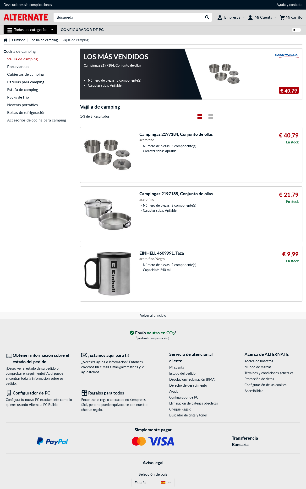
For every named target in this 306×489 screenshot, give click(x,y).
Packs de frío (18, 97)
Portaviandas (18, 66)
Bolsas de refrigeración (26, 112)
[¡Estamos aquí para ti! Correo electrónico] (115, 355)
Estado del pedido (182, 373)
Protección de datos (259, 379)
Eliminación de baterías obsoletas (193, 403)
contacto (295, 5)
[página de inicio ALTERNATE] (26, 17)
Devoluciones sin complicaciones (28, 5)
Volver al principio (153, 315)
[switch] (296, 30)
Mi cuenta (176, 367)
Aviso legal (153, 462)
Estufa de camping (22, 89)
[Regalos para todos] (115, 393)
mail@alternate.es (125, 367)
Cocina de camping (44, 40)
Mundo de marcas (258, 367)
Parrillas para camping (25, 81)
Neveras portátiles (22, 104)
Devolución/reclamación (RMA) (192, 379)
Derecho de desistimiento (188, 385)
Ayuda (281, 5)
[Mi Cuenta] (262, 17)
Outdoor (18, 40)
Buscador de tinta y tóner (188, 415)
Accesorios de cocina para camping (36, 120)
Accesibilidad (254, 391)
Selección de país (153, 474)
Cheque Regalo (180, 409)
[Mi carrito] (291, 17)
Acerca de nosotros (259, 361)
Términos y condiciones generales (269, 373)
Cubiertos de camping (25, 74)
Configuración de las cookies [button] (265, 385)
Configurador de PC (82, 29)
